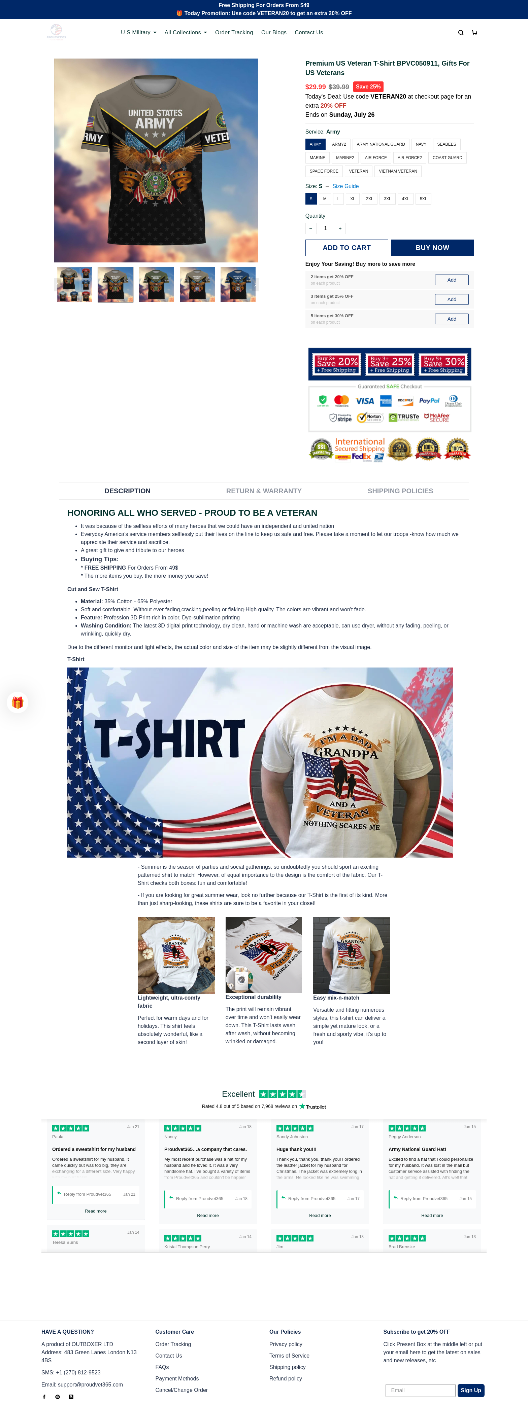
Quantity (315, 216)
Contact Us (309, 32)
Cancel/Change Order (182, 1345)
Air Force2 (410, 157)
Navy (421, 144)
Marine (318, 157)
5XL (423, 198)
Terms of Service (289, 1311)
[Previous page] (57, 284)
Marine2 (345, 157)
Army (333, 132)
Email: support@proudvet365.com (82, 1340)
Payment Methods (177, 1334)
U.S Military (139, 32)
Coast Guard (447, 157)
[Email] (421, 1346)
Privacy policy (285, 1300)
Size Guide (345, 186)
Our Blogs (274, 32)
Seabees (446, 144)
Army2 (339, 144)
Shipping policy (287, 1323)
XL (352, 198)
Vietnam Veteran (398, 171)
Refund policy (285, 1334)
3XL (387, 198)
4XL (405, 198)
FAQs (162, 1323)
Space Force (324, 171)
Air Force (376, 157)
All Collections (186, 32)
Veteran (358, 171)
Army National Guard (381, 144)
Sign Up (471, 1346)
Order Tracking (234, 32)
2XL (369, 198)
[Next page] (255, 284)
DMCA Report (378, 1374)
